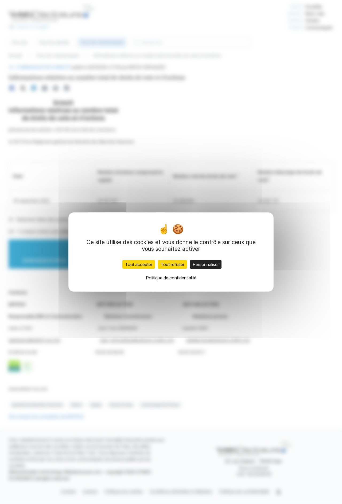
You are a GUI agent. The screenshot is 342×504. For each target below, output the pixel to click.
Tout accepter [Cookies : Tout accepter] (138, 264)
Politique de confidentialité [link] (171, 277)
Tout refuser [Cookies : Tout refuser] (172, 264)
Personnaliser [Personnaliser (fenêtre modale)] (206, 264)
